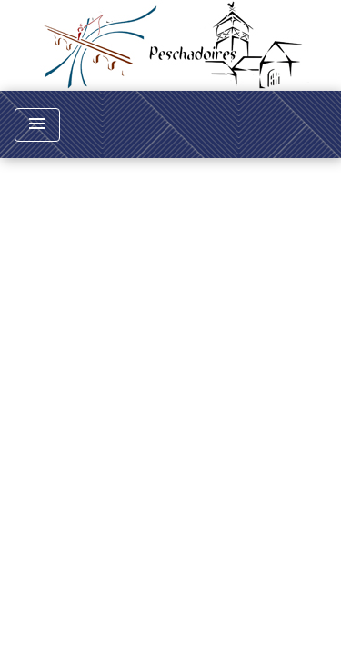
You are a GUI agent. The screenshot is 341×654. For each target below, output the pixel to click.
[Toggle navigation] (37, 125)
